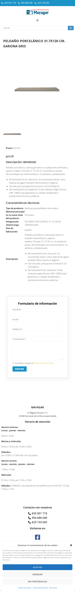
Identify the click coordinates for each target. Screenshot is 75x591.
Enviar (19, 369)
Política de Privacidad (40, 587)
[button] (71, 545)
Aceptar (37, 567)
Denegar (37, 574)
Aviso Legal (53, 587)
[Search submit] (71, 28)
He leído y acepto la (33, 363)
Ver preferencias (37, 581)
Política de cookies (24, 587)
